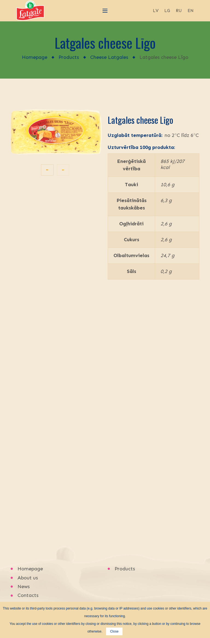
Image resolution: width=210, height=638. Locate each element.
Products (69, 57)
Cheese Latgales (109, 57)
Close (114, 631)
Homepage (34, 57)
